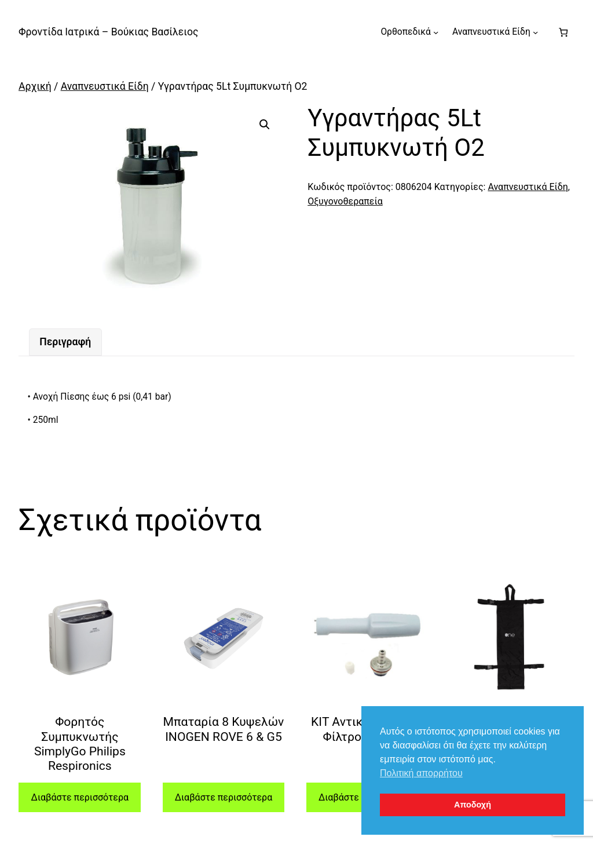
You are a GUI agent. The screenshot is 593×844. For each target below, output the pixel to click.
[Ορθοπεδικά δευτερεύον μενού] (435, 32)
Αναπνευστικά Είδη (105, 86)
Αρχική (35, 86)
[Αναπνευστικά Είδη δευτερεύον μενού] (535, 32)
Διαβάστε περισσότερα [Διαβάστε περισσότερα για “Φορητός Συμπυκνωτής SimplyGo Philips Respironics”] (80, 797)
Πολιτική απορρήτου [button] (421, 773)
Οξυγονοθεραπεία (345, 201)
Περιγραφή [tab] (65, 342)
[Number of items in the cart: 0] (563, 32)
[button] (264, 124)
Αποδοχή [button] (472, 804)
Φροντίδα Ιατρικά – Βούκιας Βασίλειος (108, 32)
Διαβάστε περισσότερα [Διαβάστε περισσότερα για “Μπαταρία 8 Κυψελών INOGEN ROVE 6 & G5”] (223, 797)
